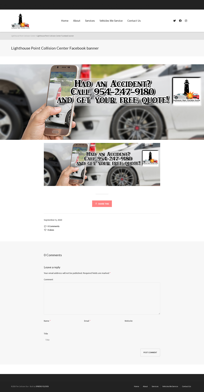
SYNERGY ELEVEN (42, 386)
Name (46, 320)
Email (86, 320)
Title (46, 333)
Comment (48, 279)
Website (129, 320)
